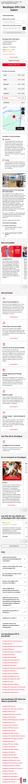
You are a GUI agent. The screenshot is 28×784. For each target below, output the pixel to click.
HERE (24, 130)
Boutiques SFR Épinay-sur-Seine (11, 760)
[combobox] (12, 28)
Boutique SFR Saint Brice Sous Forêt (12, 646)
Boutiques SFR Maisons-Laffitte (11, 765)
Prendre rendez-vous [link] (14, 65)
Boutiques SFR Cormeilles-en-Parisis (12, 738)
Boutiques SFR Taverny (8, 706)
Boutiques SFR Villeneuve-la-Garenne (12, 779)
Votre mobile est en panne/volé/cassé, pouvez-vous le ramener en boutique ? (14, 590)
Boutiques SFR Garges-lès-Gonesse (12, 768)
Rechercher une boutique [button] (14, 32)
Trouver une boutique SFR (7, 1)
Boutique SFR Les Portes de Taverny (12, 641)
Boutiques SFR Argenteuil (9, 755)
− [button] (22, 112)
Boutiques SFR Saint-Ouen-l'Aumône (12, 709)
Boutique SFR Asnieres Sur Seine (11, 679)
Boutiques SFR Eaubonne (9, 717)
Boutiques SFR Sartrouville (9, 774)
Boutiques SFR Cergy (8, 741)
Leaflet (15, 130)
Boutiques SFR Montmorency (10, 728)
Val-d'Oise (16, 1)
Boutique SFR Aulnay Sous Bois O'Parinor (13, 689)
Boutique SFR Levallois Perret (10, 692)
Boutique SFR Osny (7, 644)
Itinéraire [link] (20, 128)
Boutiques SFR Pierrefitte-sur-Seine (12, 763)
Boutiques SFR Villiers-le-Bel (10, 733)
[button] (24, 28)
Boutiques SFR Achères (8, 752)
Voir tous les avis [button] (14, 546)
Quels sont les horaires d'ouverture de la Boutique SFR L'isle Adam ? (14, 559)
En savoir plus (13, 317)
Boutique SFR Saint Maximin (10, 662)
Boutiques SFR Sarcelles (8, 747)
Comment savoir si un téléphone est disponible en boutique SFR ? (14, 625)
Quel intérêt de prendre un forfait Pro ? (14, 611)
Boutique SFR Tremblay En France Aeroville (13, 687)
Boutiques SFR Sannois (8, 730)
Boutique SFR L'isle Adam (11, 3)
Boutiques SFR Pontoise (8, 711)
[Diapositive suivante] (25, 286)
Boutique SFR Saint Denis (9, 665)
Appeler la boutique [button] (14, 60)
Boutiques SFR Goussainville (10, 757)
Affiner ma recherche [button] (14, 22)
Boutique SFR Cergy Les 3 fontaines (12, 652)
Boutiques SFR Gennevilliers (9, 776)
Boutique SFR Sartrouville (9, 657)
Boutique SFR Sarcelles (8, 654)
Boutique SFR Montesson (9, 671)
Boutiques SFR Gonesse (8, 782)
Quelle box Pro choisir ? (14, 618)
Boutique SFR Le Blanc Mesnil (10, 684)
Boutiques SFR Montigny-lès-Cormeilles (13, 720)
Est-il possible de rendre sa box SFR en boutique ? (14, 574)
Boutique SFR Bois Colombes (10, 673)
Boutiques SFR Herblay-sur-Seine (11, 714)
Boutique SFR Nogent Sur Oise (10, 676)
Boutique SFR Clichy (7, 681)
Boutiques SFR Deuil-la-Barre (10, 749)
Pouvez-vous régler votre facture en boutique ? (14, 582)
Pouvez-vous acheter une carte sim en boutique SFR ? (14, 567)
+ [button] (22, 109)
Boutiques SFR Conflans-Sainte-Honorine (13, 736)
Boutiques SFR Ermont (8, 722)
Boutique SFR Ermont (8, 649)
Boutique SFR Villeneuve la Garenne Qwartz (14, 668)
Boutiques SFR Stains (8, 771)
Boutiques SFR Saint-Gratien (10, 744)
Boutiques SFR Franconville (9, 725)
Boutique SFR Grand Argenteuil (10, 660)
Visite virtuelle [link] (13, 57)
